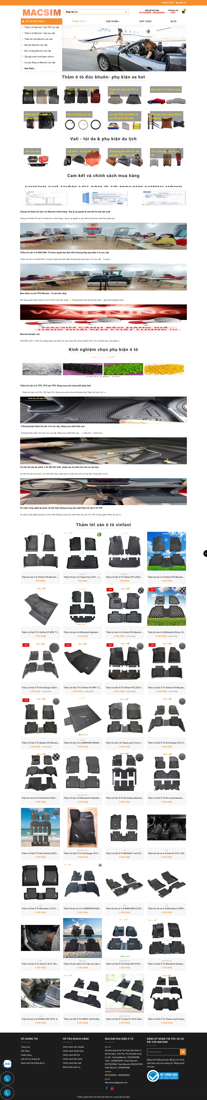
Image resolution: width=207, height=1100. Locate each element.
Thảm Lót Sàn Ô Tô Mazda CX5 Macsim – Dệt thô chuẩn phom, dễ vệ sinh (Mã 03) (59, 743)
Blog (174, 21)
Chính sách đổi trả (71, 1055)
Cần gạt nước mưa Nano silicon (39, 56)
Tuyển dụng (26, 1055)
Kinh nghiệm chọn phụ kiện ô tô (103, 349)
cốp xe (82, 740)
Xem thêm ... (30, 68)
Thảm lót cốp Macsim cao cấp (38, 39)
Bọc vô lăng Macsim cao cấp (37, 51)
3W (124, 850)
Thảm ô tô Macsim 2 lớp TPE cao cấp (41, 27)
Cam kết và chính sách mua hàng (103, 175)
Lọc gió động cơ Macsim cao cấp (39, 62)
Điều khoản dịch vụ (71, 1067)
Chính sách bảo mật (72, 1063)
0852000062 (159, 12)
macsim (82, 574)
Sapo (127, 1097)
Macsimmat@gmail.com (116, 1082)
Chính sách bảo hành (72, 1059)
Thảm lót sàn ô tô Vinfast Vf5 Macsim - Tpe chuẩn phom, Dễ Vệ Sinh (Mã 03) (57, 577)
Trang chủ (79, 21)
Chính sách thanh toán (73, 1051)
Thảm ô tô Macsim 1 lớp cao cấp (39, 33)
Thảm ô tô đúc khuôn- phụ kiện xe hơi (103, 76)
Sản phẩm (113, 21)
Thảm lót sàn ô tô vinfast (103, 524)
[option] (124, 48)
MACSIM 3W (82, 795)
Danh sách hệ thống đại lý (33, 1063)
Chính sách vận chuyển (73, 1047)
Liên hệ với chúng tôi (30, 1059)
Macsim (124, 574)
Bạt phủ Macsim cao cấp (35, 45)
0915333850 (145, 12)
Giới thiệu (145, 21)
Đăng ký (181, 3)
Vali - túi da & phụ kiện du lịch (103, 138)
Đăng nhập (168, 3)
